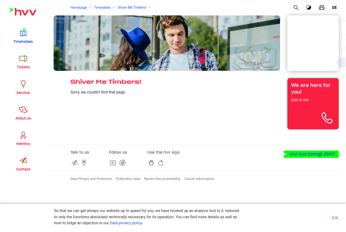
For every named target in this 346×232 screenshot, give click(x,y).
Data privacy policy (126, 223)
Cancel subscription (199, 179)
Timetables (102, 7)
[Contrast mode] (308, 7)
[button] (23, 35)
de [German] (334, 7)
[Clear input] (323, 31)
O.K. (335, 218)
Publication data (128, 179)
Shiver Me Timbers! (132, 7)
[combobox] (309, 32)
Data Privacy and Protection (91, 179)
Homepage (79, 7)
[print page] (321, 7)
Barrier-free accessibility (162, 179)
